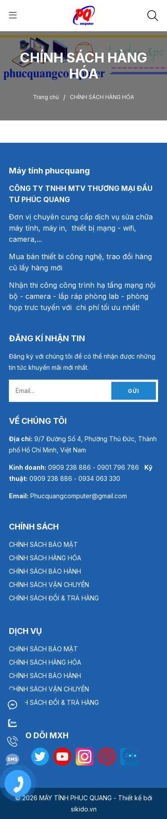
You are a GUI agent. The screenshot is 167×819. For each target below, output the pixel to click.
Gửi (133, 391)
